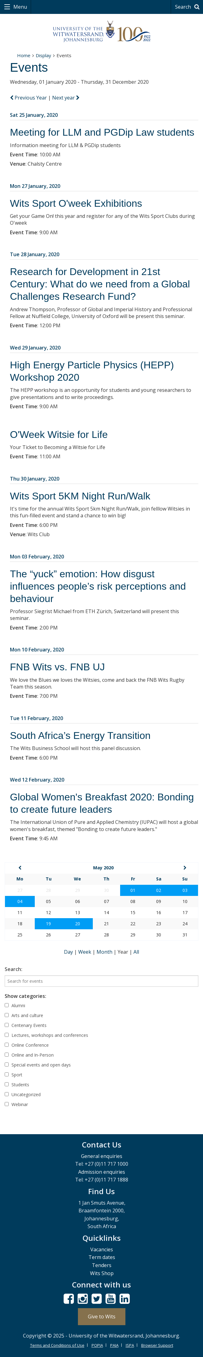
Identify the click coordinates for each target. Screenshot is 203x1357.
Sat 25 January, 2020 (34, 115)
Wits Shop (102, 1273)
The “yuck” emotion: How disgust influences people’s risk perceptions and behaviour (98, 586)
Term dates (101, 1257)
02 (158, 890)
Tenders (101, 1265)
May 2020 (103, 868)
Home (23, 55)
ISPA (130, 1345)
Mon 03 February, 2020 (37, 556)
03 (185, 890)
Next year (65, 97)
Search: (13, 969)
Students (17, 1085)
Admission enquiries (101, 1171)
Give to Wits (101, 1316)
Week (85, 951)
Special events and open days (38, 1065)
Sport (13, 1075)
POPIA (97, 1345)
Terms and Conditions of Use (57, 1345)
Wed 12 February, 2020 (37, 779)
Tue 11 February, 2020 (36, 718)
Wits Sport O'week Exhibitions (76, 203)
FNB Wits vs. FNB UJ (57, 666)
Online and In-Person (29, 1055)
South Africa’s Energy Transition (80, 735)
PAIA (114, 1345)
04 (19, 901)
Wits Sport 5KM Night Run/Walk (80, 496)
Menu (19, 6)
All (136, 951)
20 (77, 924)
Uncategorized (23, 1094)
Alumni (15, 1005)
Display (43, 55)
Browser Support (157, 1345)
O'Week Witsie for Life (59, 434)
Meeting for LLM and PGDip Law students (102, 132)
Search (188, 6)
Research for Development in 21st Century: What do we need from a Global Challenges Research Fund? (100, 284)
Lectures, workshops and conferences (46, 1035)
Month (105, 951)
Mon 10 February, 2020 (37, 649)
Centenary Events (26, 1025)
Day (69, 951)
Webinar (16, 1104)
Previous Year (29, 97)
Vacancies (101, 1249)
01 (132, 890)
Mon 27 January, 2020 (35, 186)
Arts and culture (24, 1015)
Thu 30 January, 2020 (34, 478)
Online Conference (27, 1045)
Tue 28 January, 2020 (34, 254)
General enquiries (101, 1156)
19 (48, 924)
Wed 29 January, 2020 (35, 347)
